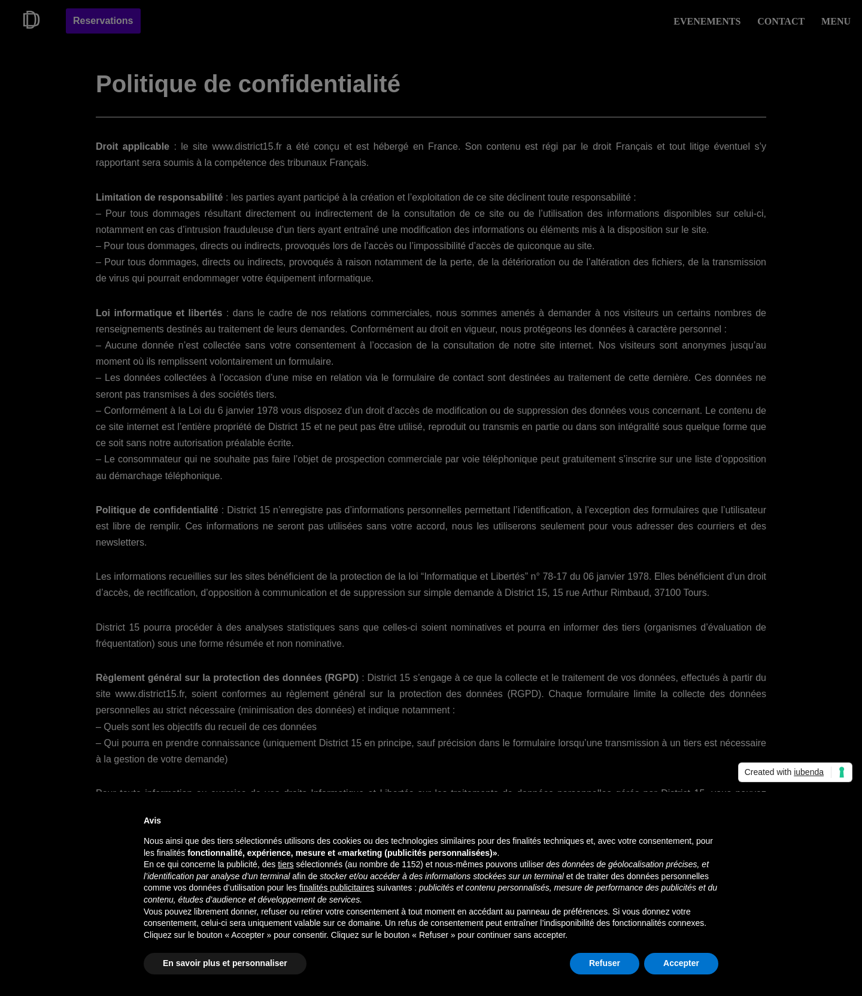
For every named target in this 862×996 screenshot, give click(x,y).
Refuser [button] (604, 963)
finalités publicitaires (336, 887)
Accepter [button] (681, 963)
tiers (285, 864)
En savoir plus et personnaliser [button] (225, 963)
